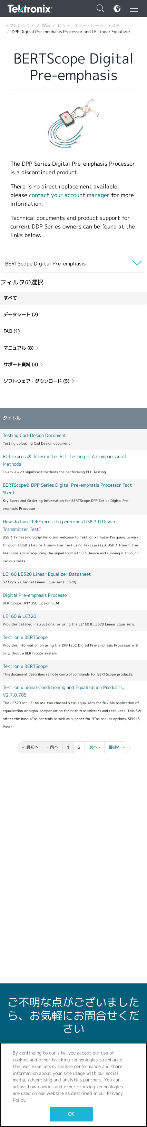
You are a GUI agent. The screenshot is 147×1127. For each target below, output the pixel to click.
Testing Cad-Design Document (34, 435)
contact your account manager (69, 195)
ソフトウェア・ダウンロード (39, 381)
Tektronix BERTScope (25, 637)
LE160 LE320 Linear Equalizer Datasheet (47, 574)
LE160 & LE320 (19, 616)
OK (71, 1114)
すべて (10, 298)
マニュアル (21, 348)
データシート (20, 314)
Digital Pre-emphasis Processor (36, 595)
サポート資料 (23, 364)
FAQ (11, 331)
